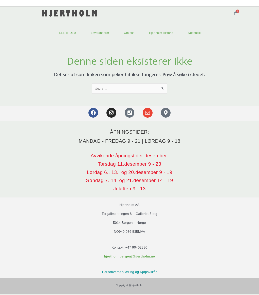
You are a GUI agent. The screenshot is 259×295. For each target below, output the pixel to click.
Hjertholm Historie (161, 32)
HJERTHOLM (66, 32)
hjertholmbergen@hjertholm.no (129, 256)
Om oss (129, 32)
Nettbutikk (195, 32)
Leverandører (100, 32)
